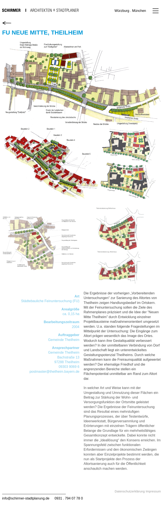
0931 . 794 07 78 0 (69, 498)
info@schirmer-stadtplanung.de (25, 498)
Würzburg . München (130, 11)
